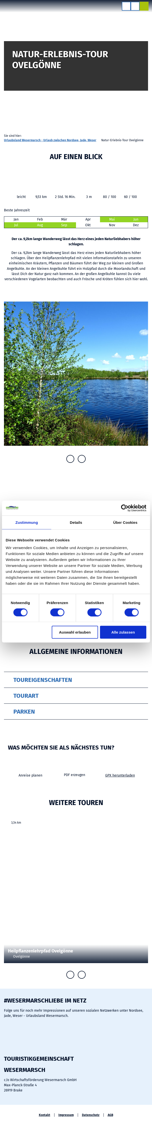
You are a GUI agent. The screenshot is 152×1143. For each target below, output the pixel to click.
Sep (64, 225)
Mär (64, 219)
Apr (88, 219)
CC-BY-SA (150, 75)
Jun (135, 219)
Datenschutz (91, 1115)
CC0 (146, 898)
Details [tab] (76, 522)
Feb (40, 219)
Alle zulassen (123, 632)
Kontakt (44, 1115)
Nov (112, 225)
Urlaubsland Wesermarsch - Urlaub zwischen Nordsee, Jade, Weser (50, 140)
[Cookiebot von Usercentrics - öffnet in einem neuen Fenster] (124, 508)
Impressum (66, 1115)
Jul (16, 225)
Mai (112, 219)
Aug (40, 225)
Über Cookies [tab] (125, 522)
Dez (136, 225)
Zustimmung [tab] (26, 522)
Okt (88, 225)
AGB (110, 1115)
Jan (16, 219)
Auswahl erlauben (75, 632)
